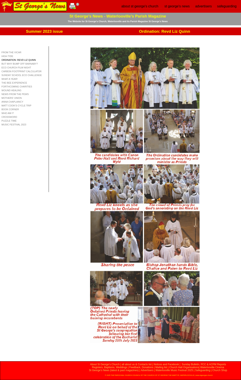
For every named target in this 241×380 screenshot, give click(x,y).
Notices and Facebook (166, 364)
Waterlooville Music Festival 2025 (175, 370)
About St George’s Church (105, 364)
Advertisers (147, 370)
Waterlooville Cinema (212, 367)
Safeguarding (202, 370)
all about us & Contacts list (137, 364)
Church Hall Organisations (184, 367)
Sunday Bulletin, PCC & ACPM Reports (204, 364)
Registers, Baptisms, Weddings (109, 367)
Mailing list (161, 367)
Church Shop (219, 370)
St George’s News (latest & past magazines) (114, 370)
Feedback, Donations (141, 367)
